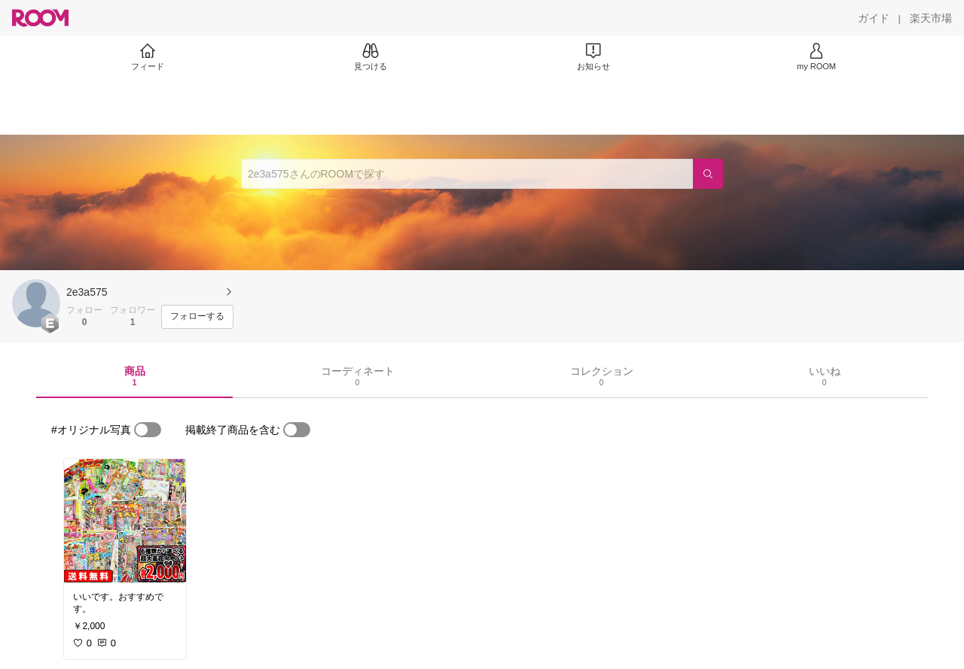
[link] (125, 520)
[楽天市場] (931, 18)
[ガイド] (873, 18)
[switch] (147, 429)
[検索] (708, 174)
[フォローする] (197, 317)
